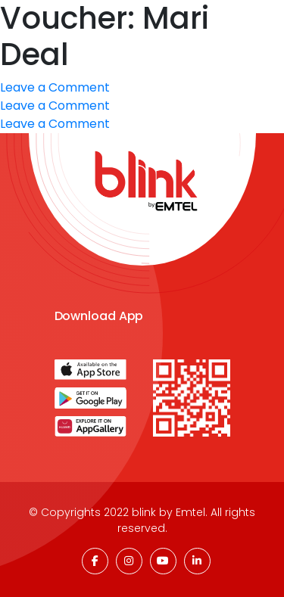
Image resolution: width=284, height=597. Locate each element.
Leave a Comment (55, 105)
